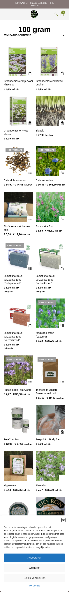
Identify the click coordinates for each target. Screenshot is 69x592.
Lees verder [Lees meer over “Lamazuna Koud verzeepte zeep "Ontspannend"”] (30, 268)
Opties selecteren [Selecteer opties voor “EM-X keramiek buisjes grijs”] (30, 219)
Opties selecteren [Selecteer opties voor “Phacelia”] (62, 478)
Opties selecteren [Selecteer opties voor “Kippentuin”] (30, 478)
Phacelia (41, 485)
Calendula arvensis (15, 180)
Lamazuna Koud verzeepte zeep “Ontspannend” (13, 279)
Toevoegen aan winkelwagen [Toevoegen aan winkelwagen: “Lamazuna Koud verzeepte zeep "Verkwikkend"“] (62, 268)
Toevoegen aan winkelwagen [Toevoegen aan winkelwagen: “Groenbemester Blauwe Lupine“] (62, 73)
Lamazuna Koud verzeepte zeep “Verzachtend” (13, 336)
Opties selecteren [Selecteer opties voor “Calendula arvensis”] (30, 173)
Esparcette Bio (44, 226)
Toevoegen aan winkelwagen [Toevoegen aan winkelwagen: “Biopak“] (62, 123)
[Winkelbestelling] (34, 35)
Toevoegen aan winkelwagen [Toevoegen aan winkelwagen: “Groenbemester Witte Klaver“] (30, 123)
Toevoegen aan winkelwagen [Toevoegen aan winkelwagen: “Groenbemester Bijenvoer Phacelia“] (30, 73)
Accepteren (35, 557)
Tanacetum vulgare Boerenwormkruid (46, 391)
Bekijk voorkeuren (34, 577)
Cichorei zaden (44, 180)
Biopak (40, 130)
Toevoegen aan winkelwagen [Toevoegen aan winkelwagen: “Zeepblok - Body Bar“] (62, 432)
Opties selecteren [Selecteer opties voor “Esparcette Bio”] (62, 219)
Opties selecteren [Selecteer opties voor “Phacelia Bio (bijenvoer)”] (30, 382)
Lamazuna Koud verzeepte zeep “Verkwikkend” (45, 279)
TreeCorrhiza (11, 439)
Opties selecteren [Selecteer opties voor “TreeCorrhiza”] (30, 432)
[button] (63, 520)
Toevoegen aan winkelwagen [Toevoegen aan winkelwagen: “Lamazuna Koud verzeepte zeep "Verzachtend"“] (30, 325)
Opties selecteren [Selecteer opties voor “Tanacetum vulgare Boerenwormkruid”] (62, 382)
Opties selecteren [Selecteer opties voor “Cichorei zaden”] (62, 173)
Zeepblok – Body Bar (48, 439)
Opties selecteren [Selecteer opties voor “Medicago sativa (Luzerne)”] (62, 325)
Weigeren (34, 567)
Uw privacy (34, 585)
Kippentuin (10, 485)
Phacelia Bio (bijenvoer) (17, 389)
